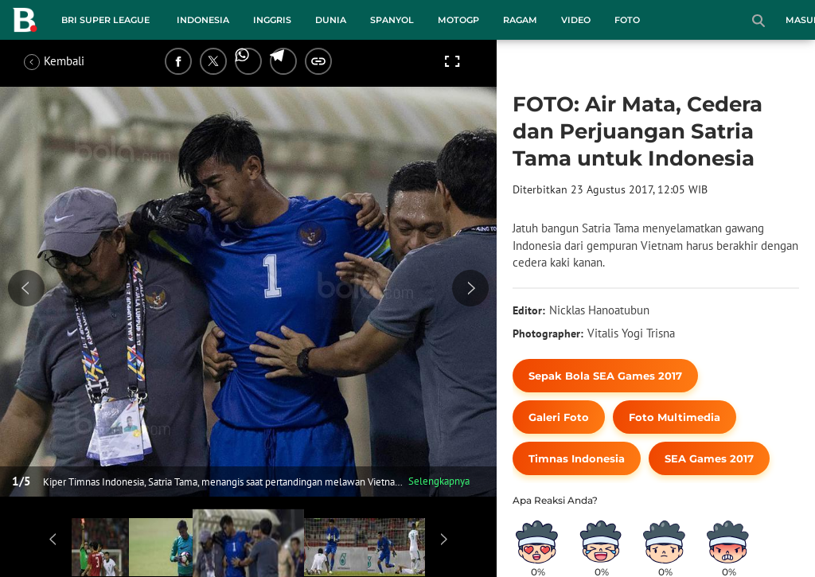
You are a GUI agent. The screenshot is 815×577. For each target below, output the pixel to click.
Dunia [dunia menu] (330, 19)
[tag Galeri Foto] (559, 417)
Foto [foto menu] (627, 19)
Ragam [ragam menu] (520, 19)
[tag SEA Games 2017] (709, 458)
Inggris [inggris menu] (272, 19)
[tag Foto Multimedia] (674, 417)
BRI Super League (105, 19)
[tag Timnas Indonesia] (577, 458)
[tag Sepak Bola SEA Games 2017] (605, 375)
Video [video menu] (576, 19)
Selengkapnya (439, 481)
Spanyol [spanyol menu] (392, 19)
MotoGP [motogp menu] (458, 19)
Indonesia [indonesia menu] (203, 19)
